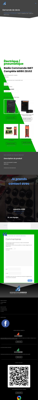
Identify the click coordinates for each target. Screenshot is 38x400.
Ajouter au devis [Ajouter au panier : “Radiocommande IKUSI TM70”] (27, 142)
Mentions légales (3, 302)
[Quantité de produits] (6, 84)
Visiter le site (19, 341)
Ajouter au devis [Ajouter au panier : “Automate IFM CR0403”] (11, 117)
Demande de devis (4, 308)
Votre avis (8, 249)
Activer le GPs (19, 392)
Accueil (6, 12)
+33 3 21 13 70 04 (19, 213)
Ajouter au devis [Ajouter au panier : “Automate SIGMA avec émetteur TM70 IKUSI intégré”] (11, 143)
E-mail (7, 273)
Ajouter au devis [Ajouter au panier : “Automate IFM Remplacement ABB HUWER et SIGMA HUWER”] (27, 118)
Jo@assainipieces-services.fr (19, 211)
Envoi (30, 280)
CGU (1, 303)
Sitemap (2, 311)
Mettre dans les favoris (8, 86)
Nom (7, 269)
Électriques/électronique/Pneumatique (18, 12)
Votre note (8, 248)
